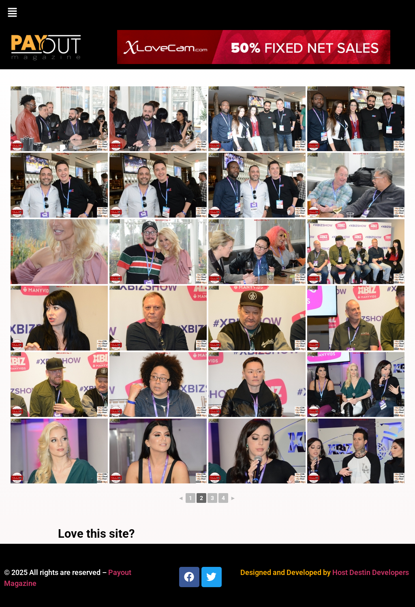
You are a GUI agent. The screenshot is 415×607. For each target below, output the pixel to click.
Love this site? (96, 534)
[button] (207, 13)
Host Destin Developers (370, 572)
